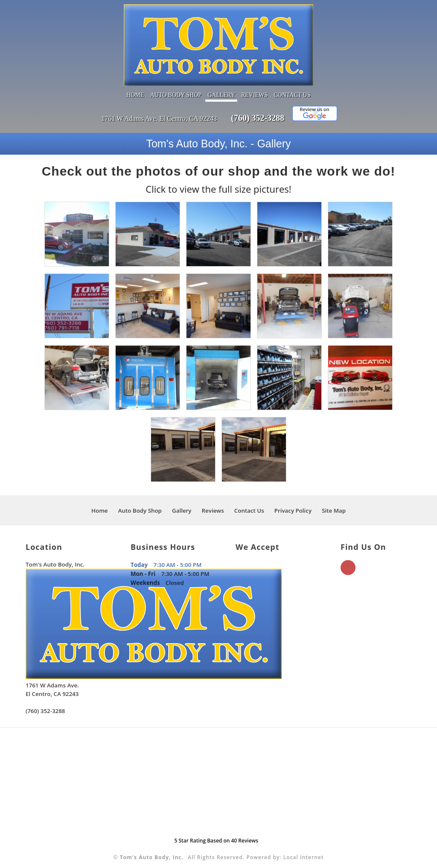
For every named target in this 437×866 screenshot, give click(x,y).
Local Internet (303, 849)
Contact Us (292, 87)
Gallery (221, 87)
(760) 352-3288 (257, 109)
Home (135, 87)
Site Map (334, 502)
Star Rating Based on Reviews (216, 832)
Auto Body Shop (176, 87)
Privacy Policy (293, 502)
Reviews (254, 87)
